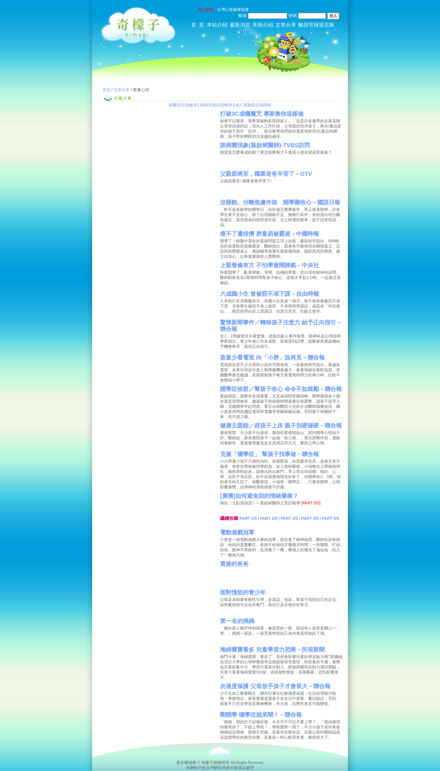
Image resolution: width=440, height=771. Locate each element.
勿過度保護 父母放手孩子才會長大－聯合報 (275, 686)
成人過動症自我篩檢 (253, 105)
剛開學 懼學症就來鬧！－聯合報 (261, 715)
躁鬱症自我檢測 (183, 105)
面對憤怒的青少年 (243, 592)
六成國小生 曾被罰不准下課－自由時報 (269, 294)
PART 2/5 (268, 518)
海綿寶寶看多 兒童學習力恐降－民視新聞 (272, 649)
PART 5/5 (330, 518)
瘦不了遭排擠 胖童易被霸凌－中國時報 (269, 234)
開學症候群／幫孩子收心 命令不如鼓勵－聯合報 (281, 389)
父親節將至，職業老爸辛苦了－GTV (266, 174)
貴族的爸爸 (234, 564)
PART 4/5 (309, 518)
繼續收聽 (229, 518)
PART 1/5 (248, 518)
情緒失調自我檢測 (216, 105)
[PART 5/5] (310, 503)
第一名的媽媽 (237, 621)
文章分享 (122, 89)
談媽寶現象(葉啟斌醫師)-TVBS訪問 (265, 145)
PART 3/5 (289, 518)
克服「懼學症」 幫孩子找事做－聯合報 (269, 454)
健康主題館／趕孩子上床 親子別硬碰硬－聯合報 (281, 425)
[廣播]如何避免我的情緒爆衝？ (259, 496)
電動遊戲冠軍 (237, 532)
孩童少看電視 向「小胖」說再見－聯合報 (272, 357)
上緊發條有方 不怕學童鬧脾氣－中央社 (269, 265)
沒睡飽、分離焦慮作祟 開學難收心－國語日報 (280, 202)
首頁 (106, 89)
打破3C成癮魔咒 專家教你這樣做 (261, 114)
